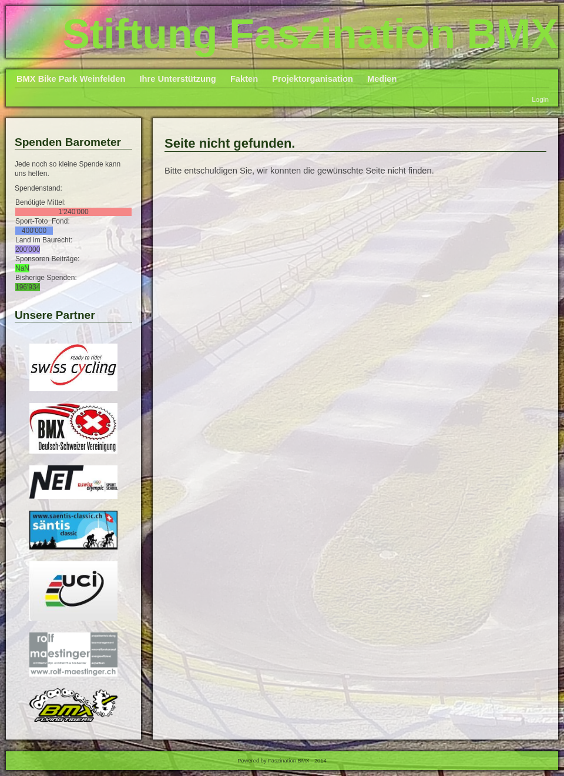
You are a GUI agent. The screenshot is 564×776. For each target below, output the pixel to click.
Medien (382, 79)
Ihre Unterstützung (178, 79)
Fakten (244, 79)
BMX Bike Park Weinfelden (70, 79)
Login (540, 99)
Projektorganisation (312, 79)
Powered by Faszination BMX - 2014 (281, 761)
